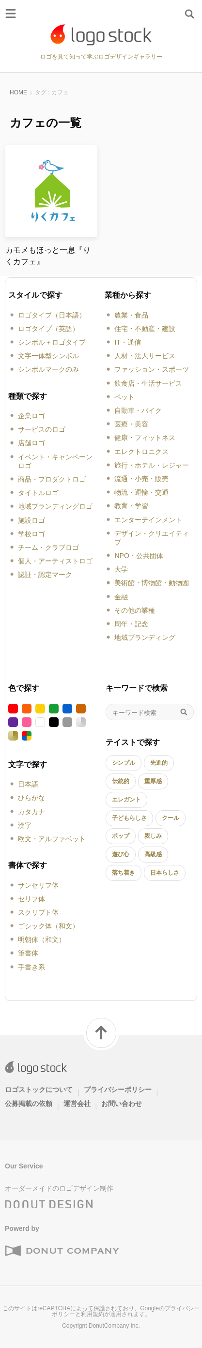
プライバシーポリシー (118, 1089)
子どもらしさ (129, 818)
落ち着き (123, 872)
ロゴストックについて (39, 1089)
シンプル (123, 762)
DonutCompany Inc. (114, 1325)
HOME (18, 92)
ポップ (120, 836)
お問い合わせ (121, 1103)
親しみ (153, 836)
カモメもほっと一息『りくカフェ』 (48, 256)
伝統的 (120, 781)
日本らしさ (164, 872)
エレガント (126, 799)
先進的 (159, 762)
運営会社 (77, 1103)
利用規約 (92, 1314)
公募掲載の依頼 (28, 1103)
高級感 (153, 854)
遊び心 (120, 854)
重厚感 (153, 781)
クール (170, 818)
